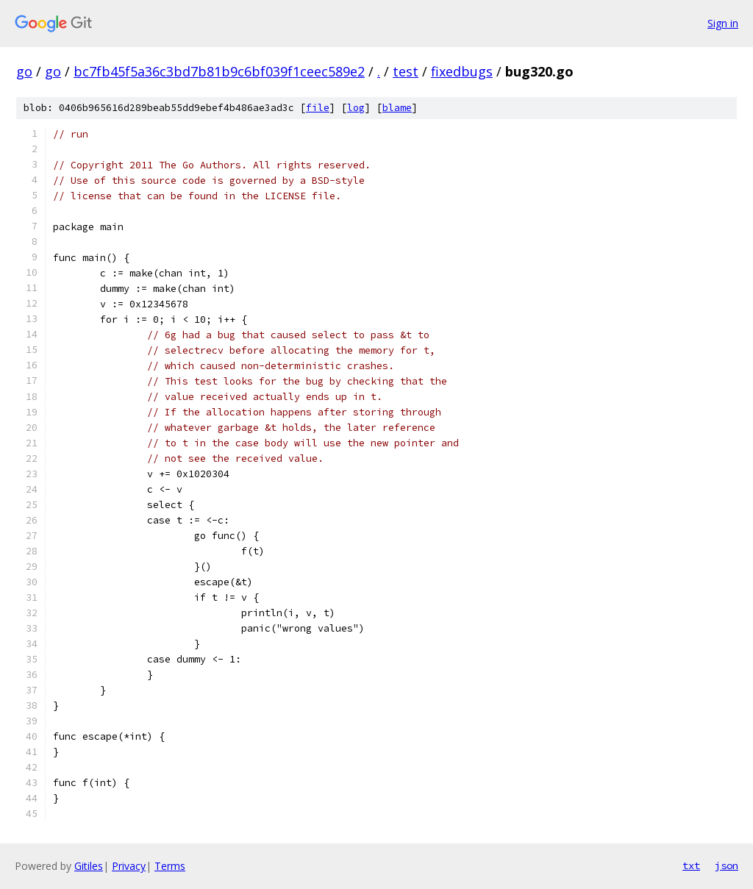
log (356, 107)
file (317, 107)
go (24, 71)
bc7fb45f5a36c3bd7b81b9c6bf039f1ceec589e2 (219, 71)
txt (691, 865)
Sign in (722, 23)
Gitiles (88, 866)
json (726, 865)
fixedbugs (462, 71)
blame (397, 107)
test (405, 71)
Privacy (129, 866)
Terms (169, 866)
